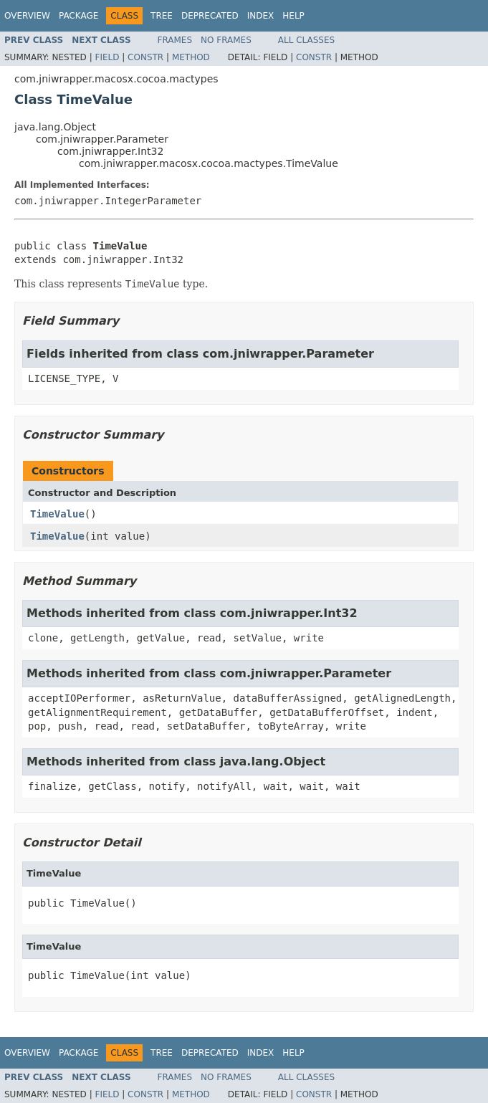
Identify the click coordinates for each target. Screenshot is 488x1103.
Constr (145, 57)
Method (191, 57)
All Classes (306, 40)
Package (78, 16)
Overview (27, 16)
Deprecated (210, 16)
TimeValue (57, 514)
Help (293, 16)
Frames (175, 40)
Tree (161, 16)
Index (260, 16)
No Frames (226, 40)
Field (107, 57)
